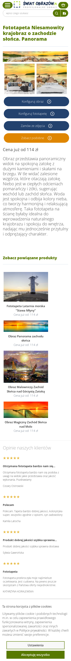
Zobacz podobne (33, 138)
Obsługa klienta (20, 559)
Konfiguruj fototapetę (33, 114)
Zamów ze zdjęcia (33, 126)
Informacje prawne (22, 569)
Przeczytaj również (22, 579)
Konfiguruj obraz (33, 101)
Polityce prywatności (33, 630)
